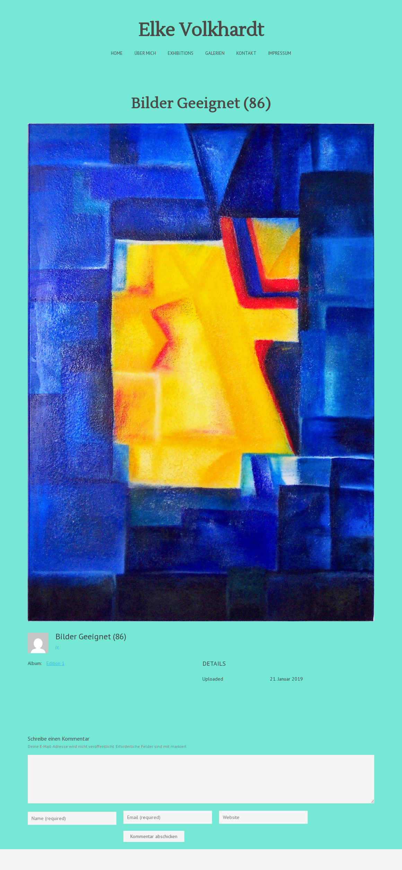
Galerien (215, 53)
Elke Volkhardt (201, 30)
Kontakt (246, 53)
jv (57, 646)
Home (117, 53)
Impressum (279, 53)
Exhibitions (180, 53)
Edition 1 (55, 663)
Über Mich (145, 53)
